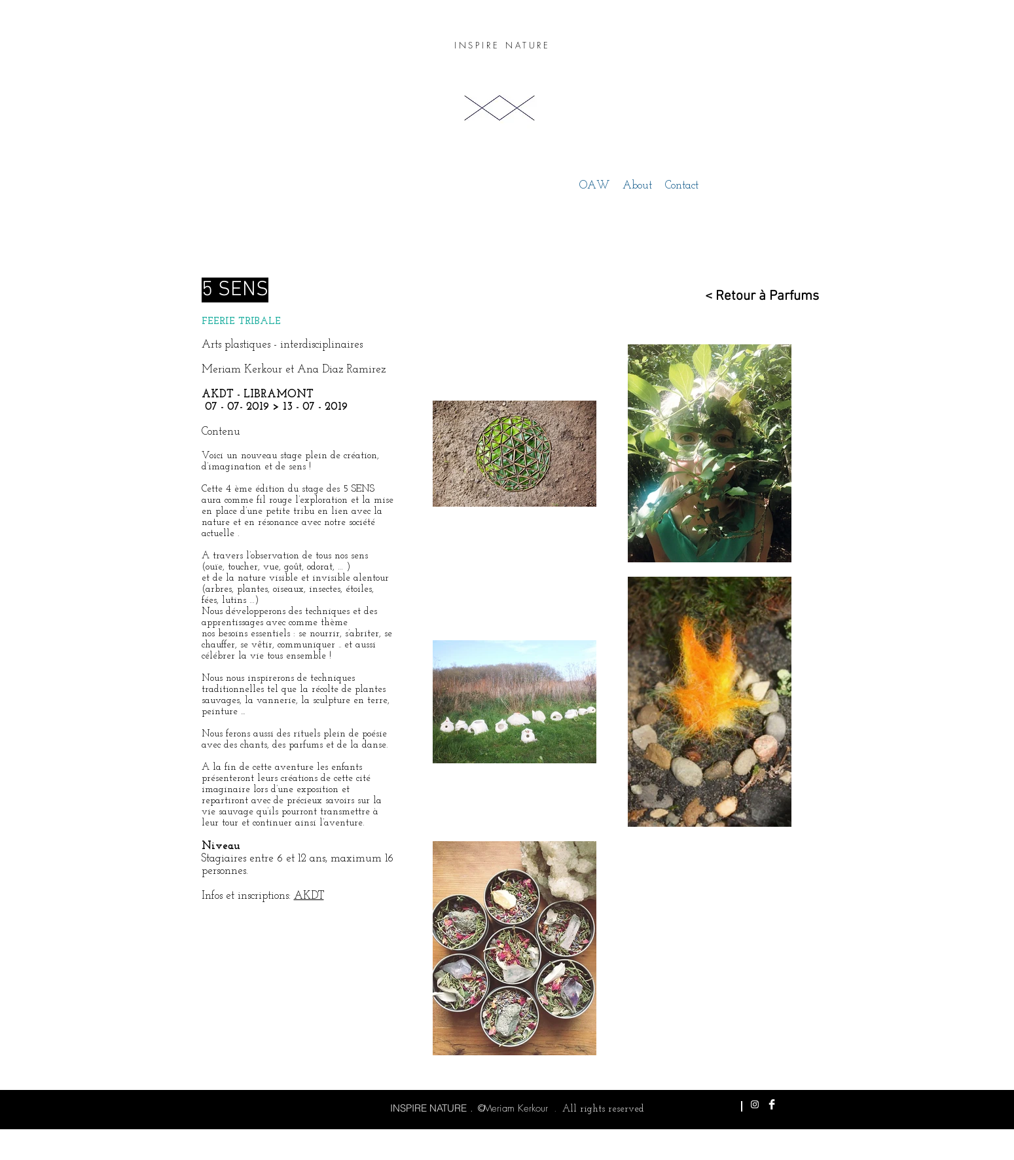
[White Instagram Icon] (755, 1104)
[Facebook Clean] (772, 1104)
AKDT (309, 895)
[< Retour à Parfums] (755, 296)
